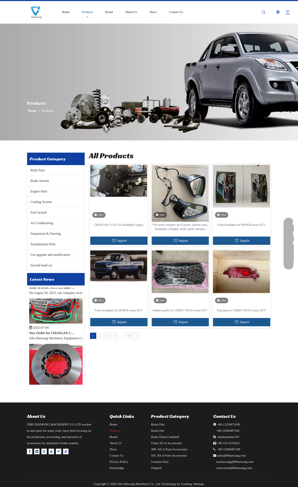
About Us (131, 12)
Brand (109, 12)
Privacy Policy (119, 461)
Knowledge (117, 468)
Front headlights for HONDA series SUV (241, 224)
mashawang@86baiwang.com (235, 461)
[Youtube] (51, 451)
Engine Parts (38, 191)
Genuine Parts (160, 461)
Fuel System (38, 212)
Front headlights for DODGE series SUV (119, 310)
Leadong (186, 484)
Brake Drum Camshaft (165, 437)
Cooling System (41, 202)
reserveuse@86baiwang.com (234, 468)
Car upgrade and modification (50, 254)
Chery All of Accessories (166, 443)
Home (66, 12)
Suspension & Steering (45, 233)
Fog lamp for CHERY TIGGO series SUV (241, 310)
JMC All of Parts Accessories (169, 449)
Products (87, 12)
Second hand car (41, 265)
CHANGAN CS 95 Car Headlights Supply (118, 224)
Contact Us (176, 12)
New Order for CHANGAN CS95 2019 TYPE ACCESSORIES (52, 334)
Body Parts (37, 170)
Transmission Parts (43, 244)
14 (128, 335)
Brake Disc (158, 424)
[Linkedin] (37, 451)
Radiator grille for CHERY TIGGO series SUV (180, 310)
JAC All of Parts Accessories (169, 455)
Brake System (39, 180)
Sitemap (198, 484)
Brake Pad (157, 430)
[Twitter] (44, 451)
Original (156, 468)
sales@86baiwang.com (231, 455)
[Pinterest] (58, 451)
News (153, 12)
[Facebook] (29, 451)
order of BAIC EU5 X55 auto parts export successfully (52, 288)
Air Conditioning (41, 223)
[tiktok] (65, 451)
